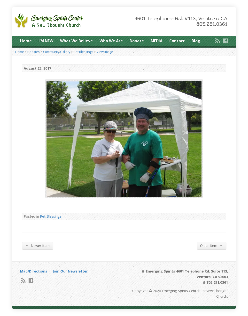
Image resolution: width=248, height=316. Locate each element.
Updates (33, 52)
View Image (105, 52)
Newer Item (37, 245)
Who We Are (111, 40)
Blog (196, 40)
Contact (177, 40)
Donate (137, 40)
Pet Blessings (83, 52)
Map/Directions (33, 271)
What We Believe (76, 40)
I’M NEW (46, 40)
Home (26, 40)
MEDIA (157, 40)
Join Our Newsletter (70, 271)
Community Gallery (56, 52)
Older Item (211, 245)
